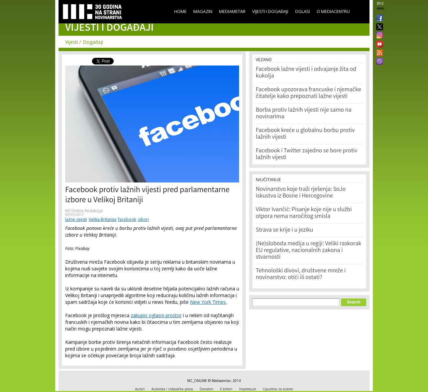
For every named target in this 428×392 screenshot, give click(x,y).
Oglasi (302, 11)
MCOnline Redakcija (84, 211)
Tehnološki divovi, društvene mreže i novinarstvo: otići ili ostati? (301, 274)
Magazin (202, 11)
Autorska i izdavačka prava (172, 389)
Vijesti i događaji (270, 11)
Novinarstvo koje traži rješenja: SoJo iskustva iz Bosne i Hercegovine (301, 193)
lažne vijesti (76, 219)
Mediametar (232, 11)
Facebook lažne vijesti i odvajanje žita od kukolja (306, 73)
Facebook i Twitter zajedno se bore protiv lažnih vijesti (306, 154)
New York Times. (208, 302)
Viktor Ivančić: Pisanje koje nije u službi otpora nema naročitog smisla (304, 213)
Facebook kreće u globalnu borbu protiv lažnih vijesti (305, 134)
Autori (140, 389)
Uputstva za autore (278, 389)
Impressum (247, 389)
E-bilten (226, 389)
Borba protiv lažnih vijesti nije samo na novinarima (303, 113)
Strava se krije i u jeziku (284, 230)
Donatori (206, 389)
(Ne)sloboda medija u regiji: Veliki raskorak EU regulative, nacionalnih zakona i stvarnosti (308, 251)
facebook (127, 219)
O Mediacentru (333, 11)
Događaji (93, 42)
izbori (143, 219)
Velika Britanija (102, 219)
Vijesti (71, 42)
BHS (380, 3)
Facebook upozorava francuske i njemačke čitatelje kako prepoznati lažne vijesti (308, 93)
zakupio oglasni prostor (156, 315)
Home (180, 11)
